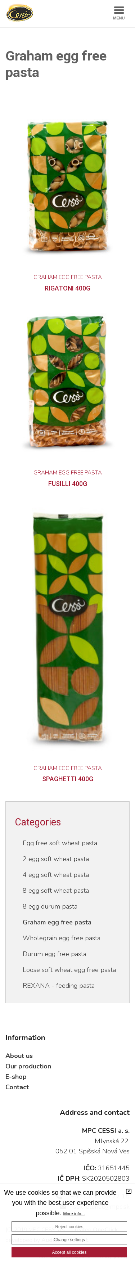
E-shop (16, 1076)
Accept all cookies (69, 1252)
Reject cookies (69, 1226)
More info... (74, 1213)
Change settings (69, 1239)
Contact (17, 1087)
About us (19, 1055)
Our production (28, 1066)
